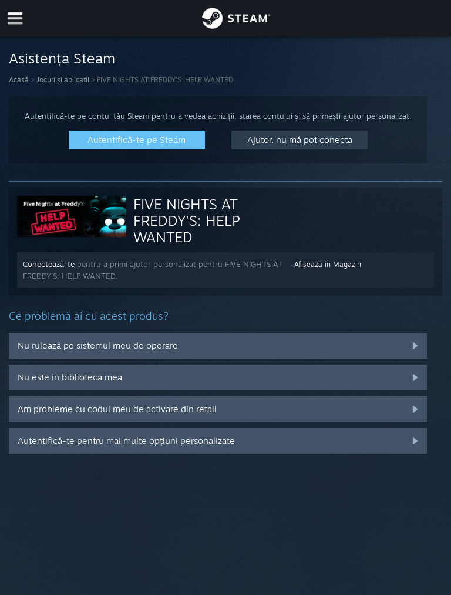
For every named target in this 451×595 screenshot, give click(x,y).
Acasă (19, 79)
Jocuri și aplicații (62, 79)
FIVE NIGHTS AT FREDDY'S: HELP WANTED (186, 220)
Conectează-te (49, 264)
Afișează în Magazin (327, 264)
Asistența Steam (62, 58)
